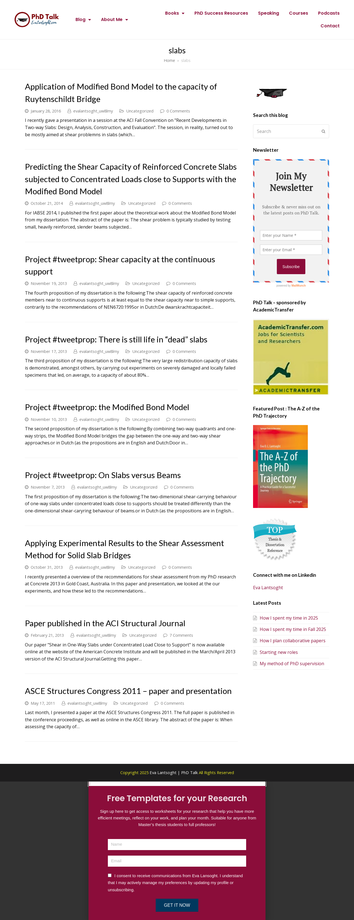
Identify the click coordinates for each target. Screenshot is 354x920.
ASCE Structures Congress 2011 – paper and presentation (128, 691)
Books (174, 13)
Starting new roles (275, 652)
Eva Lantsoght (268, 587)
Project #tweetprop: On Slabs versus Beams (103, 475)
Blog (83, 20)
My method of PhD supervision (288, 663)
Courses (298, 13)
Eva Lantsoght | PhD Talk (174, 772)
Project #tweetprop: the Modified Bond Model (107, 407)
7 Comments (181, 635)
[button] (177, 784)
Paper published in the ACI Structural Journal (105, 623)
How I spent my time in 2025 (285, 618)
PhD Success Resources (221, 13)
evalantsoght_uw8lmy (93, 111)
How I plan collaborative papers (289, 641)
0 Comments (178, 111)
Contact (330, 26)
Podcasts (329, 13)
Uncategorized (139, 111)
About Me (114, 20)
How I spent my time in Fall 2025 (289, 629)
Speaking (268, 13)
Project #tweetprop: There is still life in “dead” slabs (116, 339)
